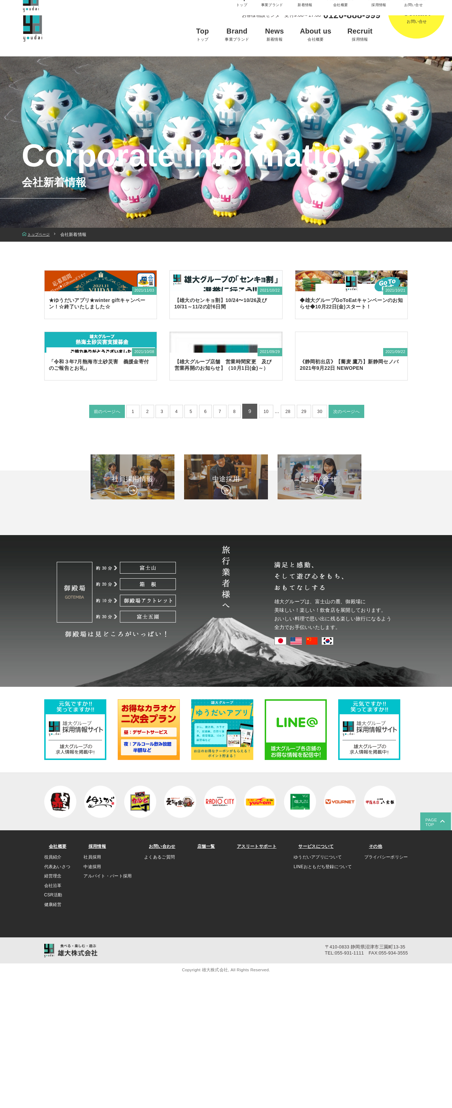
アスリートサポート (254, 977)
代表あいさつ (57, 997)
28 (295, 515)
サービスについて (316, 977)
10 (271, 515)
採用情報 (94, 977)
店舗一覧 (203, 977)
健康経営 (53, 1035)
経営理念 (53, 1007)
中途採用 (92, 997)
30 (331, 515)
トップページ (40, 234)
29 (313, 515)
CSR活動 (53, 1026)
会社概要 (55, 977)
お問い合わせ (161, 977)
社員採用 (92, 988)
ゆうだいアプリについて (317, 988)
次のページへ (361, 515)
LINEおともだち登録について (322, 997)
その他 (373, 977)
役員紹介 (53, 988)
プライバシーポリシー (386, 988)
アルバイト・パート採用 (107, 1007)
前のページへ (92, 515)
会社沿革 (53, 1016)
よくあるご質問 (159, 988)
